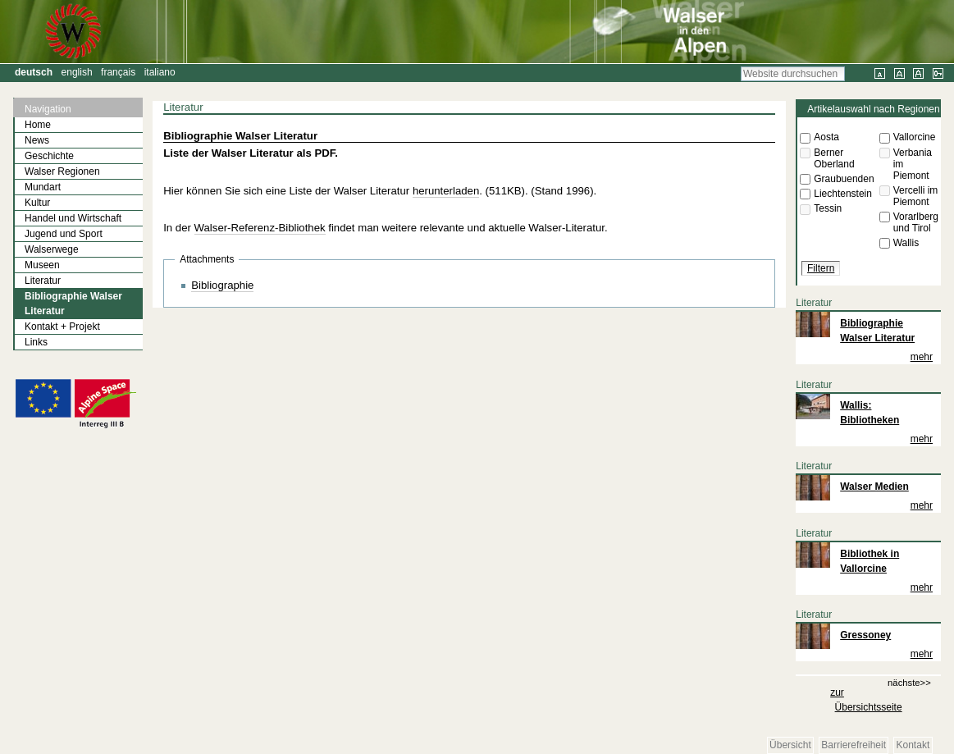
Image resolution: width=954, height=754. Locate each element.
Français (118, 72)
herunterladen (446, 191)
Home (38, 124)
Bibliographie (222, 285)
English (77, 72)
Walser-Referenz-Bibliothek (260, 228)
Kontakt (913, 745)
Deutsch (33, 72)
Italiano (160, 72)
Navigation (48, 109)
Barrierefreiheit (853, 745)
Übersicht (790, 745)
